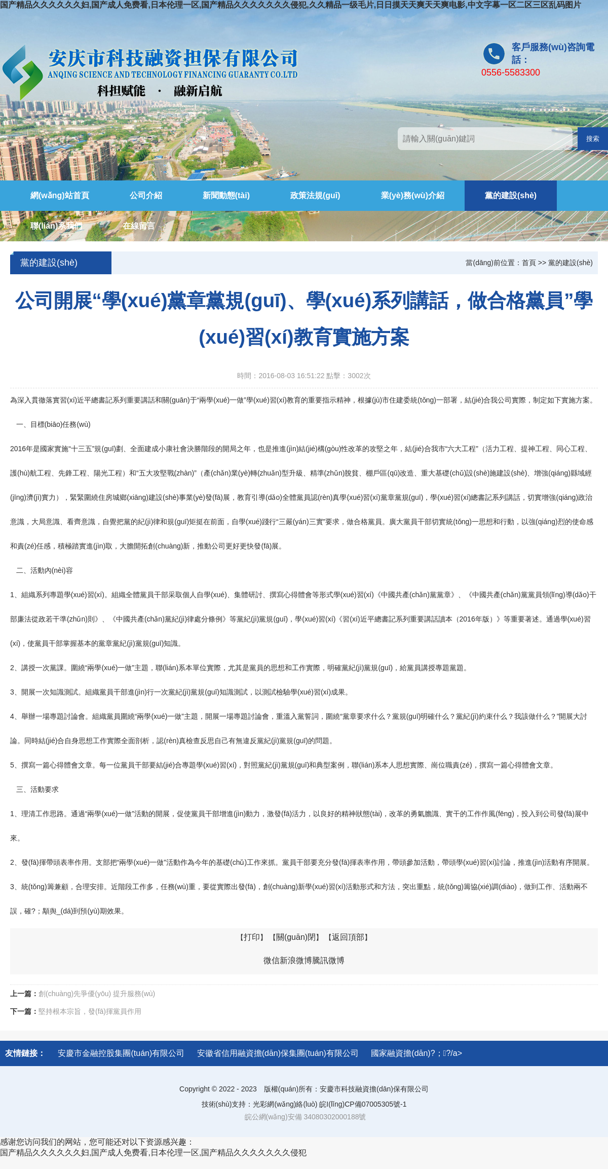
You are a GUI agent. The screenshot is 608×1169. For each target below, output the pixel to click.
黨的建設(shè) (511, 195)
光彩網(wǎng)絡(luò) (285, 1104)
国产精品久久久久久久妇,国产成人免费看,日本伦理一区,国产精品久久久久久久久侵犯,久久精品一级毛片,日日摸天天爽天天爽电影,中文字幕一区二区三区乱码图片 (290, 5)
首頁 (529, 263)
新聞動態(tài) (226, 195)
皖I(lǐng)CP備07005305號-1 (362, 1104)
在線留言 (139, 226)
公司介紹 (146, 195)
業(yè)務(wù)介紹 (412, 195)
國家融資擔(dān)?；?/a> (416, 1053)
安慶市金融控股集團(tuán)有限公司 (121, 1053)
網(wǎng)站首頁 (59, 195)
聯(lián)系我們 (56, 226)
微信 (271, 960)
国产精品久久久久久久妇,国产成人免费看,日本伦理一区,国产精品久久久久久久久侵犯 (153, 1152)
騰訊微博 (328, 960)
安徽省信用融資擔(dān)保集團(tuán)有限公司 (278, 1053)
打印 (252, 937)
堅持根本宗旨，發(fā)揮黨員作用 (90, 1011)
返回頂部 (348, 937)
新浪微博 (296, 960)
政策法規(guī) (315, 195)
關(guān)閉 (296, 937)
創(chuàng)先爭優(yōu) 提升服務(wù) (97, 994)
